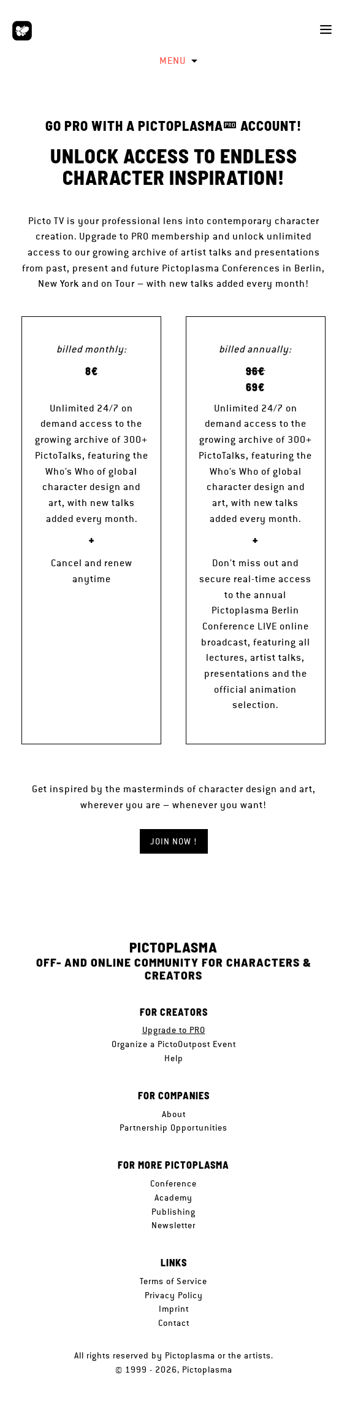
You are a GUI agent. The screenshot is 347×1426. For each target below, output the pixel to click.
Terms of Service (173, 1281)
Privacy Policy (174, 1295)
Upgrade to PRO (173, 1029)
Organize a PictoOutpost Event (174, 1044)
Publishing (173, 1211)
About (174, 1114)
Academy (173, 1197)
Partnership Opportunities (173, 1127)
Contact (173, 1322)
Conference (173, 1183)
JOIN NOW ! (173, 841)
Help (173, 1058)
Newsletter (173, 1225)
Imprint (174, 1308)
